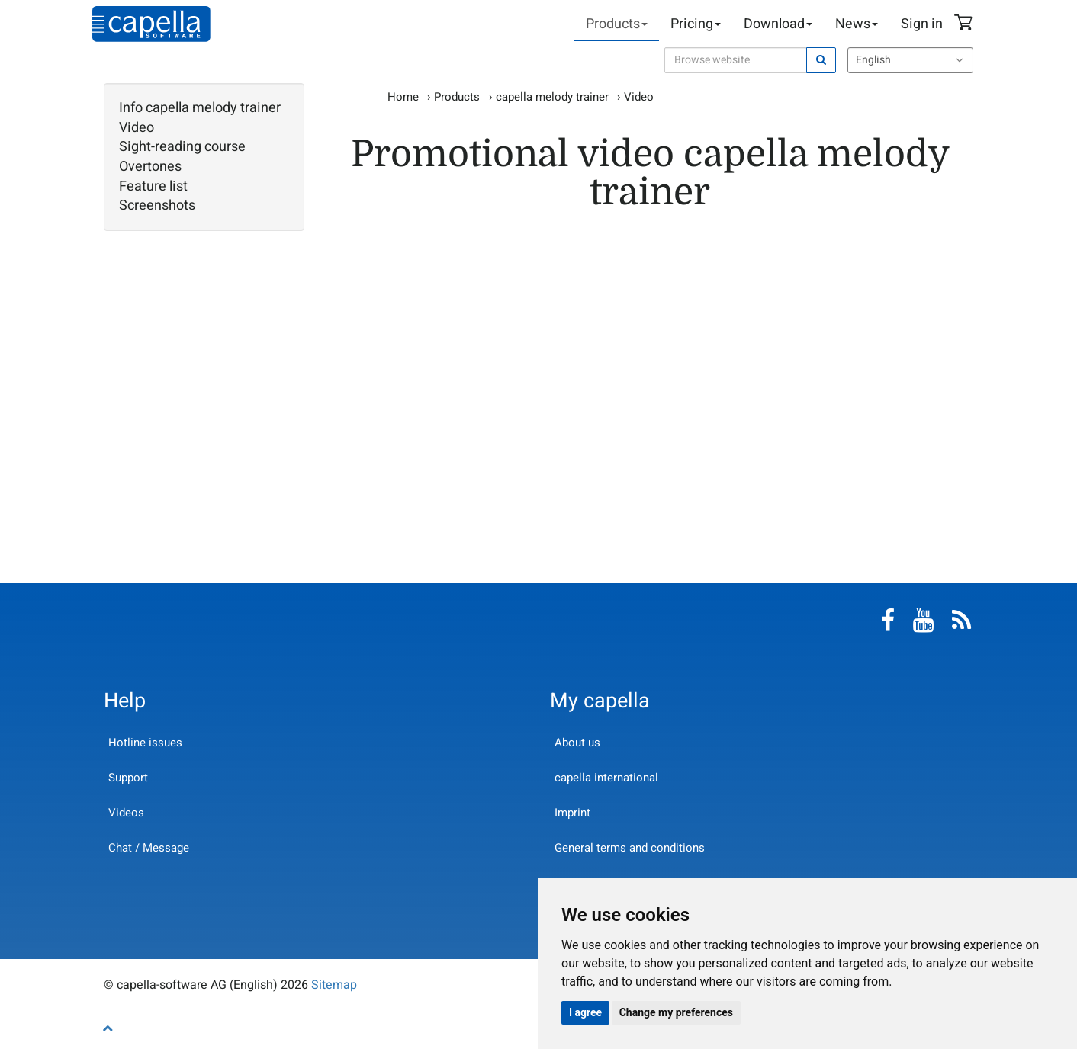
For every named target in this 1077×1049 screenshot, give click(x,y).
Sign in (922, 24)
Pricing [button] (695, 24)
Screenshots (157, 206)
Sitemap (334, 985)
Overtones (150, 167)
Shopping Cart (965, 24)
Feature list (153, 187)
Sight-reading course (182, 147)
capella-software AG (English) (151, 24)
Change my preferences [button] (676, 1012)
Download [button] (778, 24)
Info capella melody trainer (200, 108)
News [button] (856, 24)
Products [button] (617, 24)
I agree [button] (585, 1012)
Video (136, 128)
